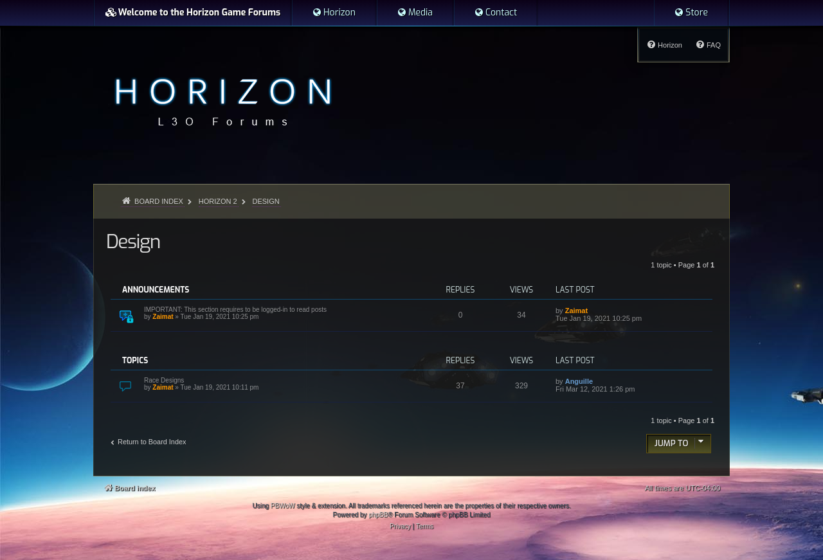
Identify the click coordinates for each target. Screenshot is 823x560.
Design (133, 242)
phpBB (378, 514)
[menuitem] (333, 13)
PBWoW (283, 505)
